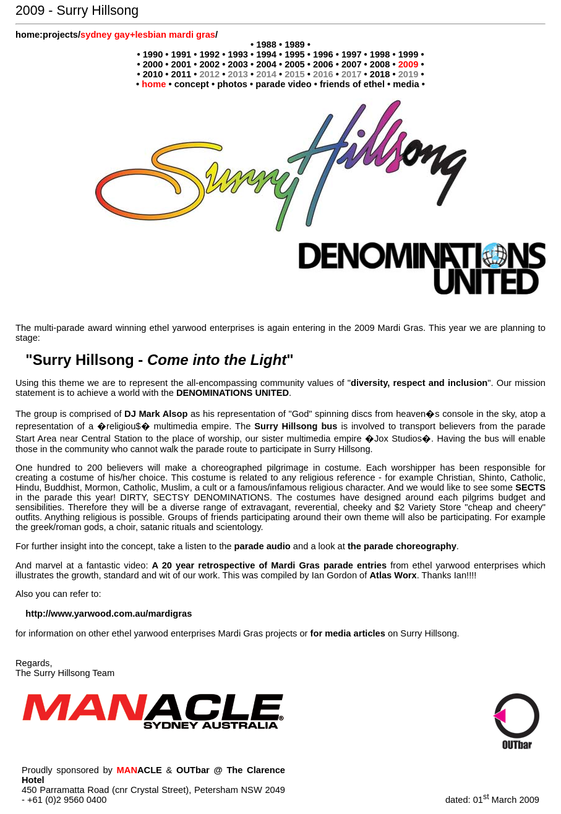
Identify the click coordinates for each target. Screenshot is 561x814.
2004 (266, 64)
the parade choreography (402, 546)
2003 (238, 64)
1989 (295, 44)
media (406, 84)
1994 (266, 54)
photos (232, 84)
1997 (351, 54)
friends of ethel (352, 84)
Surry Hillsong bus (295, 426)
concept (191, 84)
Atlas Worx (392, 575)
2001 (181, 64)
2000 (153, 64)
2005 (295, 64)
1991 (181, 54)
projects (60, 35)
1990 (153, 54)
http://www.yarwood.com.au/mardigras (108, 614)
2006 (323, 64)
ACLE (139, 770)
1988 (266, 44)
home (27, 35)
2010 (153, 74)
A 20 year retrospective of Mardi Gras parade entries (269, 565)
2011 (181, 74)
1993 (238, 54)
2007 (351, 64)
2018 (380, 74)
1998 (380, 54)
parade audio (262, 546)
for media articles (347, 633)
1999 (408, 54)
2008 (380, 64)
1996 (323, 54)
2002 (209, 64)
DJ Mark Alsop (155, 414)
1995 (295, 54)
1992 (209, 54)
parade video (283, 84)
